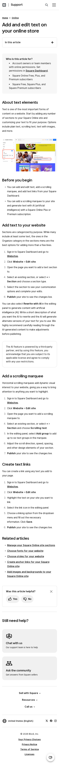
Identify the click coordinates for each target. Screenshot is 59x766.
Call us (30, 706)
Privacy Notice (29, 744)
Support (17, 4)
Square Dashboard (37, 70)
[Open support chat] (50, 757)
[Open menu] (54, 5)
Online (15, 18)
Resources (29, 699)
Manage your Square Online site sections (31, 545)
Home (5, 18)
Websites (12, 256)
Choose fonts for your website (25, 550)
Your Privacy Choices (29, 739)
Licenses (29, 754)
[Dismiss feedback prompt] (51, 591)
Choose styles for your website (25, 556)
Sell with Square (29, 693)
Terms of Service (29, 749)
